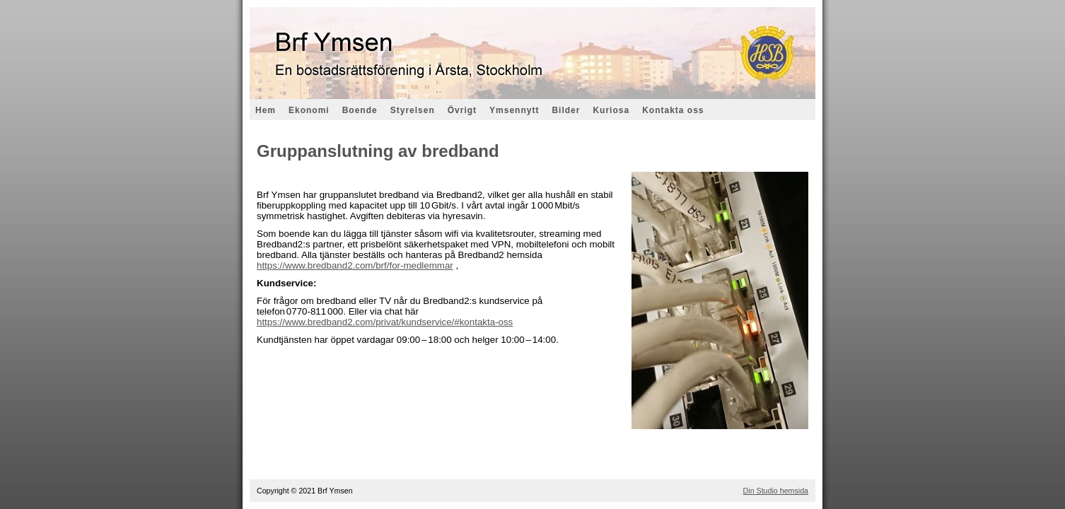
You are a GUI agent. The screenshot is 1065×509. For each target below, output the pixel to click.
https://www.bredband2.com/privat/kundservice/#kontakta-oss (385, 322)
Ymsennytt (514, 110)
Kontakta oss (673, 110)
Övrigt (462, 110)
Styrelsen (412, 110)
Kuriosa (611, 110)
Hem (265, 110)
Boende (360, 110)
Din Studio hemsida (775, 490)
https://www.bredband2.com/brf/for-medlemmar (355, 265)
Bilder (566, 110)
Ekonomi (309, 110)
